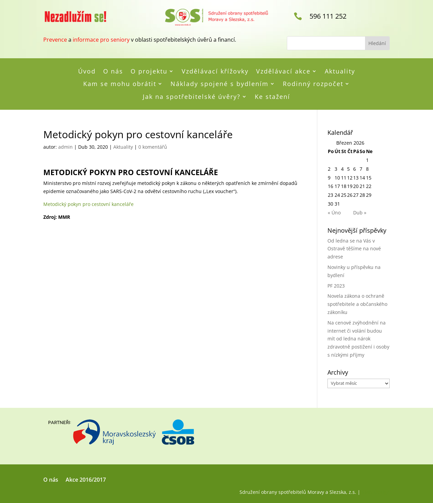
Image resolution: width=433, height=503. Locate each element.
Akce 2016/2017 (86, 480)
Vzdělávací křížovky (215, 71)
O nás (113, 71)
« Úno (334, 212)
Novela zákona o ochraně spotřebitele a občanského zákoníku (357, 304)
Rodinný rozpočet (313, 84)
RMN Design (376, 492)
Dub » (359, 212)
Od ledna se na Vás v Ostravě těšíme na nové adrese (354, 248)
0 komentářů (152, 147)
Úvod (87, 71)
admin (65, 147)
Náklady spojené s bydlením (219, 84)
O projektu (149, 71)
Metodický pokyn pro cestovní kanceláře (88, 204)
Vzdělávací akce (283, 71)
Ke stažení (272, 97)
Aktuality (340, 71)
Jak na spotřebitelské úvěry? (192, 97)
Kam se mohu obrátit (119, 84)
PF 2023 (336, 285)
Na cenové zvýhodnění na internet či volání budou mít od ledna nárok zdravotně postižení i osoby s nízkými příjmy (358, 338)
